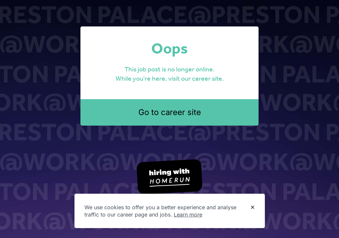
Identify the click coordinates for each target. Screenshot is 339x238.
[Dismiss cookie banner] (252, 207)
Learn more (188, 214)
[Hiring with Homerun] (169, 177)
